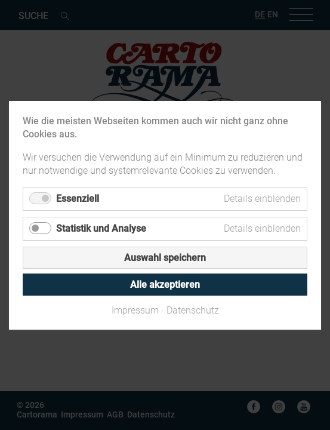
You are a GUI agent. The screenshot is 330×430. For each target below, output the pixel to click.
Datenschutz (192, 309)
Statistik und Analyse (101, 228)
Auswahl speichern (165, 257)
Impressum (135, 309)
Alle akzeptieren (165, 284)
